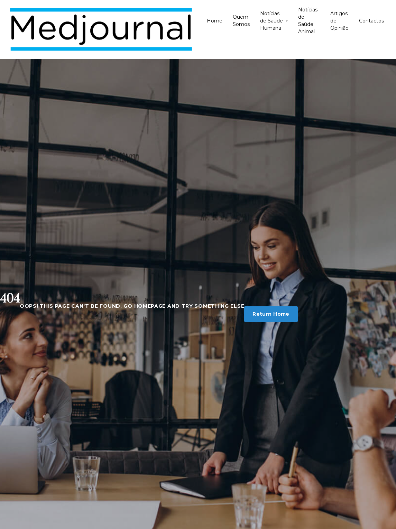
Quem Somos (241, 20)
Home (214, 21)
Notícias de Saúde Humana (274, 20)
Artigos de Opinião (339, 20)
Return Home (270, 314)
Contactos (371, 21)
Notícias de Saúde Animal (307, 21)
